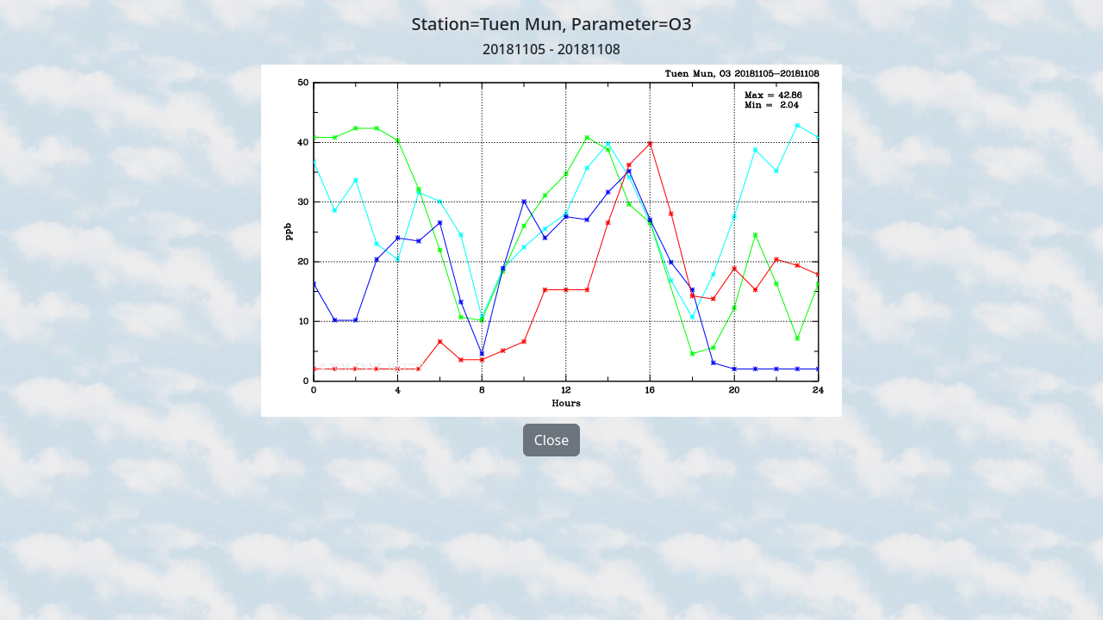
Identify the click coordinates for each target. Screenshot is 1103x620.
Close (552, 440)
